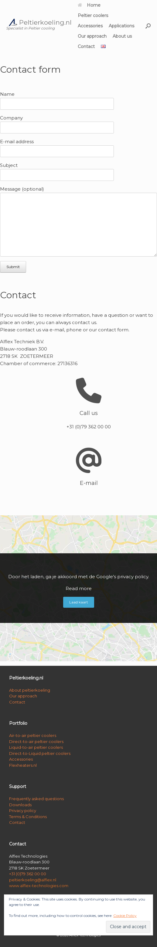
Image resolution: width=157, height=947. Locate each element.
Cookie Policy (125, 915)
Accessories (90, 26)
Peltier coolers (93, 15)
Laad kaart (78, 602)
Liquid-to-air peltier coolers (36, 747)
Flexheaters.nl (23, 765)
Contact (86, 46)
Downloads (20, 804)
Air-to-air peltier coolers (32, 735)
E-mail (89, 483)
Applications (121, 26)
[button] (148, 26)
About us (122, 36)
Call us (89, 413)
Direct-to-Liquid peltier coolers (39, 753)
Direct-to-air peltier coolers (36, 741)
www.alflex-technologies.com (38, 885)
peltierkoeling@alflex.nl (32, 879)
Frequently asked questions (36, 798)
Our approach (92, 36)
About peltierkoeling (29, 690)
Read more (79, 588)
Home (89, 5)
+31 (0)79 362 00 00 (27, 873)
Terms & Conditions (28, 816)
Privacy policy (22, 810)
